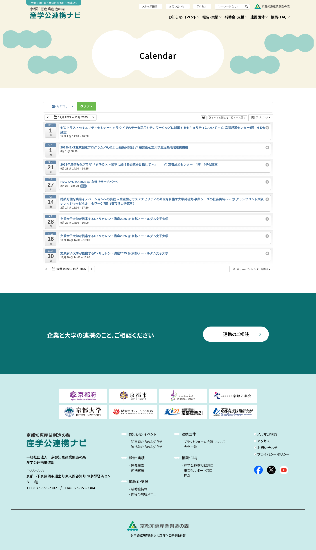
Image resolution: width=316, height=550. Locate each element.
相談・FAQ (280, 17)
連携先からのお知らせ (146, 446)
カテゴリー (63, 106)
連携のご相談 (236, 334)
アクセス (201, 6)
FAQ (187, 475)
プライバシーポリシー (273, 454)
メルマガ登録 (149, 6)
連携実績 (137, 470)
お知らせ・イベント (184, 17)
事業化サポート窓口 (198, 470)
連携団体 (259, 17)
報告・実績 (211, 17)
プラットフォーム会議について (205, 441)
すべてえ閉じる (219, 117)
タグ (86, 106)
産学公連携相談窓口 (199, 465)
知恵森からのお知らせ (146, 441)
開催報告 (137, 465)
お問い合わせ (177, 6)
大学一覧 (190, 446)
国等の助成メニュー (145, 494)
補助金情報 (139, 489)
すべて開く (238, 117)
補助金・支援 (235, 17)
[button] (251, 269)
